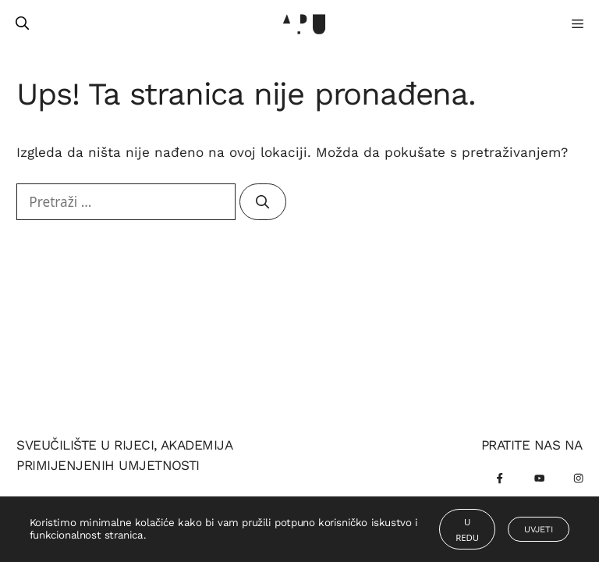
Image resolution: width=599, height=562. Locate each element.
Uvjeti (538, 529)
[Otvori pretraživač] (22, 23)
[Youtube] (539, 478)
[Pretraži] (262, 202)
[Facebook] (500, 478)
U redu (467, 529)
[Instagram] (578, 478)
